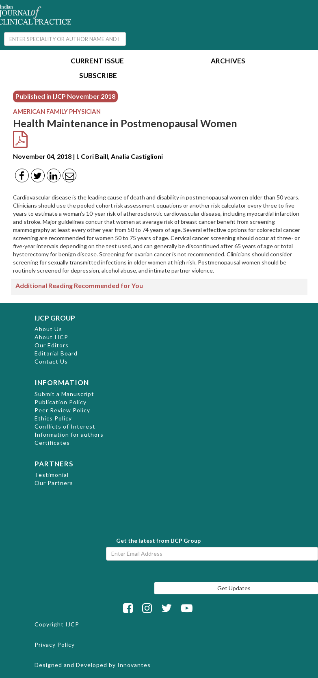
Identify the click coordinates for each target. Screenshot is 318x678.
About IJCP (51, 337)
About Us (48, 328)
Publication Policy (61, 402)
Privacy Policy (55, 644)
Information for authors (69, 434)
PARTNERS (54, 463)
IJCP (72, 624)
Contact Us (51, 361)
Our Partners (54, 482)
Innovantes (134, 664)
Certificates (52, 442)
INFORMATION (62, 382)
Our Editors (52, 345)
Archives (228, 61)
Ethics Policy (53, 418)
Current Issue (97, 61)
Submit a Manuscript (64, 393)
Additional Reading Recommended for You (79, 285)
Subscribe (98, 76)
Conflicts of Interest (65, 426)
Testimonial (52, 474)
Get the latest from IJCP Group (158, 540)
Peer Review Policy (62, 410)
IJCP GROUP (55, 318)
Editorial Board (56, 353)
